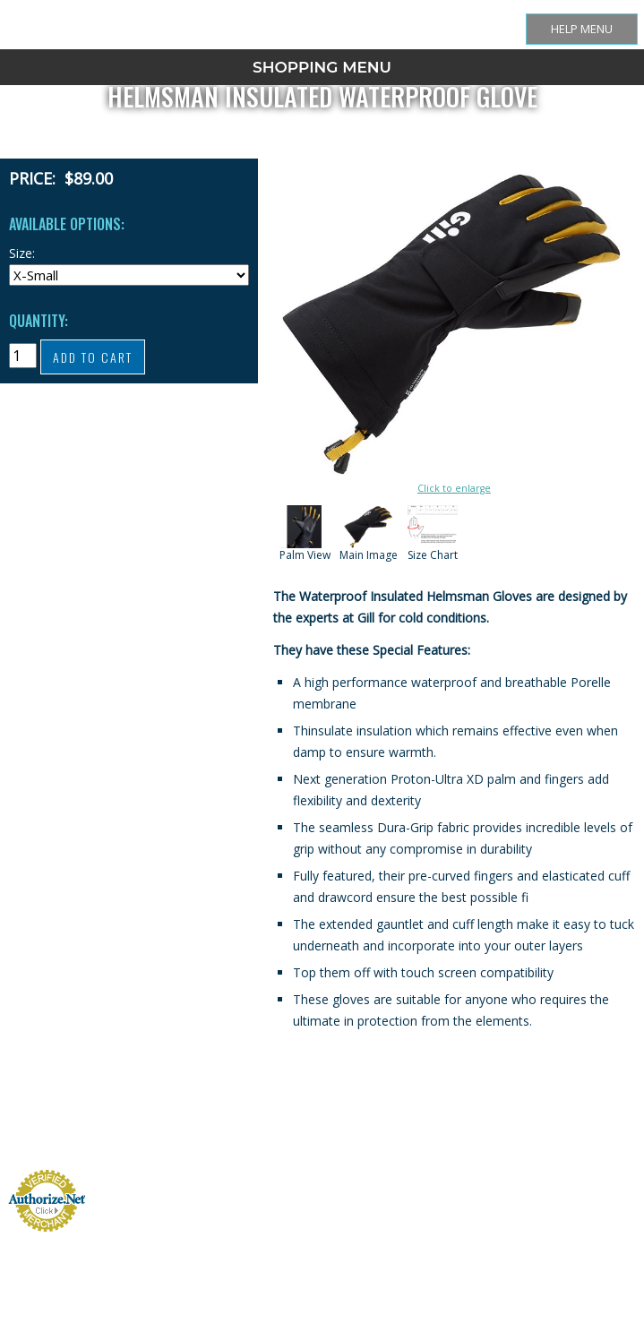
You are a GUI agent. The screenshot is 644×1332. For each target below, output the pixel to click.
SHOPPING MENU (322, 67)
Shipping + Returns (271, 1144)
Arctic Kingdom (608, 1200)
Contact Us (404, 1144)
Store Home (183, 1144)
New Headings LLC (601, 1178)
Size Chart (223, 1144)
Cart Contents (324, 1144)
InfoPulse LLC (610, 1221)
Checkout (367, 1144)
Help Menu (582, 29)
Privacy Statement (454, 1144)
